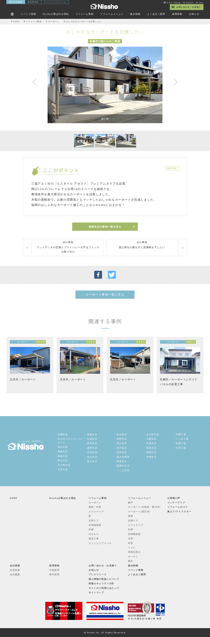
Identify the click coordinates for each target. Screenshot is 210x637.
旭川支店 (63, 447)
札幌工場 (181, 434)
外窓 (130, 543)
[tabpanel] (105, 85)
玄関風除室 (95, 525)
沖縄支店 (151, 456)
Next (174, 82)
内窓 (130, 538)
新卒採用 (54, 574)
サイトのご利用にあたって (104, 588)
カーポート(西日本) (139, 511)
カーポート (95, 502)
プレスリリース (97, 574)
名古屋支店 (152, 434)
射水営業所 (123, 456)
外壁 (130, 529)
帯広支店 (63, 460)
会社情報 (15, 565)
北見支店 (63, 469)
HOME (13, 498)
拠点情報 (135, 13)
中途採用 (54, 570)
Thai (201, 3)
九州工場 (181, 448)
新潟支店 (122, 434)
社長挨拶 (15, 570)
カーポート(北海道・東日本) (144, 507)
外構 (91, 529)
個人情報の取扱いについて (104, 579)
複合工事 (94, 538)
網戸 (130, 502)
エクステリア (96, 511)
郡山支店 (92, 461)
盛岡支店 (92, 448)
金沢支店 (122, 448)
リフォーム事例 (85, 13)
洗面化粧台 (134, 552)
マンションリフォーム (55, 2)
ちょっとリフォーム (100, 543)
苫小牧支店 (64, 465)
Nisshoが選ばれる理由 (56, 13)
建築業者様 (33, 2)
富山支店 (122, 443)
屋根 (130, 516)
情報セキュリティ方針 (101, 583)
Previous (36, 82)
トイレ (132, 547)
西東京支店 (123, 465)
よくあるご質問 (156, 13)
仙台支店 (92, 456)
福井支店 (122, 452)
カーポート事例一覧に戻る (105, 294)
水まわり (94, 534)
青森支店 (92, 434)
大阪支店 (151, 438)
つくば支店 (123, 470)
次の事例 (142, 245)
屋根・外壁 (95, 507)
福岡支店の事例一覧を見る (105, 226)
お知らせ (194, 13)
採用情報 (177, 13)
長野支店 (122, 438)
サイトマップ (96, 592)
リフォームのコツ (177, 507)
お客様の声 (173, 498)
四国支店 (151, 443)
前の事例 (68, 247)
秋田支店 (92, 443)
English (190, 3)
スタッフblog (173, 3)
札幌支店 (63, 434)
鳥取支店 (151, 448)
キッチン (133, 556)
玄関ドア (94, 520)
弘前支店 (92, 438)
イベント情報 (28, 13)
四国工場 (181, 443)
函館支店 (63, 451)
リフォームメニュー (111, 13)
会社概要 (15, 574)
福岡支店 (151, 452)
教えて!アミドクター (179, 511)
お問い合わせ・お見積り (188, 7)
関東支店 (122, 461)
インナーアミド (176, 502)
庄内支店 (92, 452)
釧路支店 (63, 456)
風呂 (130, 561)
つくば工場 (182, 438)
